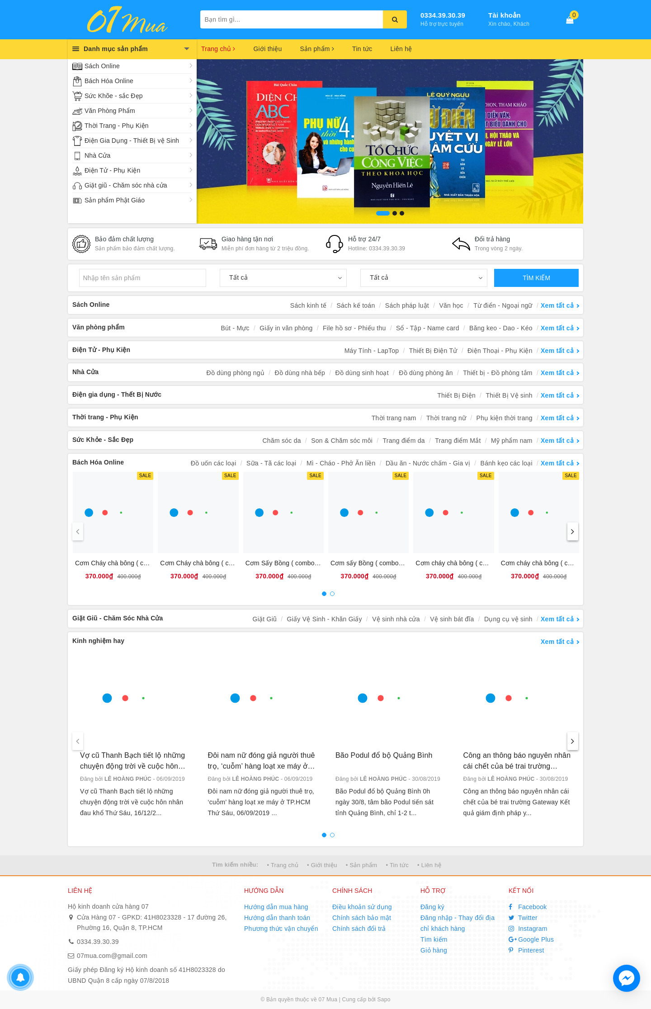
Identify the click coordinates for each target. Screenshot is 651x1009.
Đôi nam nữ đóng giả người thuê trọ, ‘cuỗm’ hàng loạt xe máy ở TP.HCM (261, 761)
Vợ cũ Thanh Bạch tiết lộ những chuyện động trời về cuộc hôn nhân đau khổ (132, 761)
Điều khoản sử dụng (362, 906)
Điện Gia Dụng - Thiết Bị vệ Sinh (132, 140)
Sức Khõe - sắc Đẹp (114, 95)
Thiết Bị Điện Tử (433, 350)
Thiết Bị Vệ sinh (509, 395)
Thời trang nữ (446, 418)
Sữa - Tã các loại (271, 463)
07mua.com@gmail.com (112, 955)
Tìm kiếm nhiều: (235, 864)
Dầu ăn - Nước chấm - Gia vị (428, 463)
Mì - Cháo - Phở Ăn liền (341, 463)
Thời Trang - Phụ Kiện (117, 125)
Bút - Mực (235, 328)
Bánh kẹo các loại (507, 463)
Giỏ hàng (433, 950)
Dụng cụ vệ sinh (508, 619)
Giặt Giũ (265, 619)
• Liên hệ (429, 865)
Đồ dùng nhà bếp (300, 372)
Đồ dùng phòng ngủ (235, 372)
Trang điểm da (404, 440)
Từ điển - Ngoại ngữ (503, 305)
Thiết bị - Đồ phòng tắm (498, 372)
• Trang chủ (282, 865)
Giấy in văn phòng (285, 328)
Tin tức (362, 48)
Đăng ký (432, 906)
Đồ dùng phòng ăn (426, 372)
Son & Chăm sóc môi (342, 440)
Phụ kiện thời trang (504, 418)
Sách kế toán (356, 305)
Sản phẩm (317, 48)
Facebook (528, 906)
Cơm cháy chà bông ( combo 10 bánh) (470, 563)
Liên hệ (401, 48)
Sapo (384, 999)
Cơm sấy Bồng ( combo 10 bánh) (378, 563)
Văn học (451, 305)
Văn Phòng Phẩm (110, 110)
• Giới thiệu (322, 865)
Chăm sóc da (281, 440)
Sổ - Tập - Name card (427, 328)
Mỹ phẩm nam (512, 440)
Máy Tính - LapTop (371, 350)
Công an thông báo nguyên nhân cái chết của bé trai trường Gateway (517, 761)
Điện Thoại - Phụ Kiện (500, 350)
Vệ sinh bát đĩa (452, 619)
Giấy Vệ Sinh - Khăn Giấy (324, 619)
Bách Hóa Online (109, 80)
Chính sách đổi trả (359, 928)
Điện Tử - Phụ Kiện (112, 170)
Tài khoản (504, 15)
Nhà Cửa (97, 155)
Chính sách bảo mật (361, 917)
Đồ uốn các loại (213, 463)
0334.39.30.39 (442, 15)
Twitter (523, 917)
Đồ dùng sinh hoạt (362, 372)
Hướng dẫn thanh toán (277, 917)
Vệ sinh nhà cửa (396, 619)
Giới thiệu (267, 48)
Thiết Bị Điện (456, 395)
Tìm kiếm (434, 939)
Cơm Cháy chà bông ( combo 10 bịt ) (213, 563)
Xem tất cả (557, 305)
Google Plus (531, 939)
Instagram (528, 928)
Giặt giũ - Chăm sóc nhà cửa (126, 185)
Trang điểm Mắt (458, 440)
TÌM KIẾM (536, 278)
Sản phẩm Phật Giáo (115, 200)
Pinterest (526, 950)
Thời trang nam (394, 418)
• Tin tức (397, 865)
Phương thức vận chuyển (281, 928)
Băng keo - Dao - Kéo (501, 328)
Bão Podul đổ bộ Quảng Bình (384, 755)
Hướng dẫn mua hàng (276, 906)
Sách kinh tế (308, 305)
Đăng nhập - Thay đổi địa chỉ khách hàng (457, 923)
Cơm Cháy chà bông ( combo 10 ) (124, 563)
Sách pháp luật (407, 305)
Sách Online (102, 66)
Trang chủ (218, 48)
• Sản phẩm (361, 865)
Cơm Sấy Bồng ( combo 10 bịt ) (291, 563)
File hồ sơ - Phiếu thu (354, 328)
